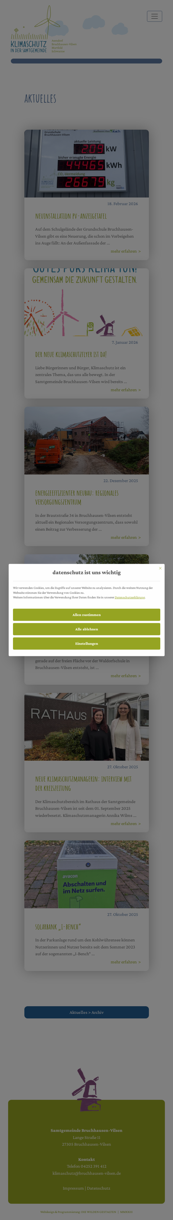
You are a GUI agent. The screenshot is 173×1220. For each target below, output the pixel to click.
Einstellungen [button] (86, 635)
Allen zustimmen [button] (87, 606)
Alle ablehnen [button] (86, 620)
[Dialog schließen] (160, 559)
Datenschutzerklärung (130, 589)
